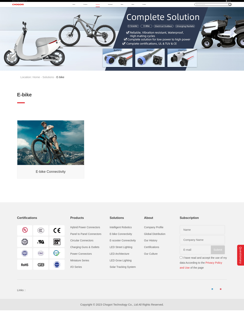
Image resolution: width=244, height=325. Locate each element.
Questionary (240, 250)
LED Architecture (119, 268)
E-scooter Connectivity (123, 254)
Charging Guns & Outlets (84, 261)
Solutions (103, 13)
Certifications (151, 261)
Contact (176, 13)
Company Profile (153, 241)
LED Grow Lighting (121, 274)
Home (65, 13)
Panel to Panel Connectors (85, 248)
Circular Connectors (81, 254)
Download (124, 13)
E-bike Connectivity (121, 248)
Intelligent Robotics (121, 241)
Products (83, 13)
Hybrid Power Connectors (85, 241)
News (142, 13)
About (158, 13)
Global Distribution (154, 248)
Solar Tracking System (123, 281)
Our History (150, 254)
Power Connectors (81, 268)
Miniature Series (79, 274)
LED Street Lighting (121, 261)
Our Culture (151, 268)
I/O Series (76, 281)
